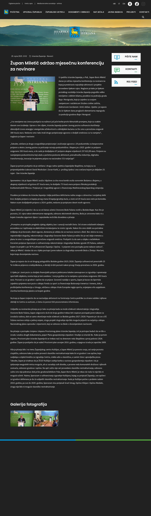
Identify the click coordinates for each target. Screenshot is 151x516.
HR (114, 3)
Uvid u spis (29, 3)
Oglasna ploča (14, 3)
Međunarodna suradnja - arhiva (49, 3)
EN (124, 3)
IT (119, 3)
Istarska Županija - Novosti (42, 56)
